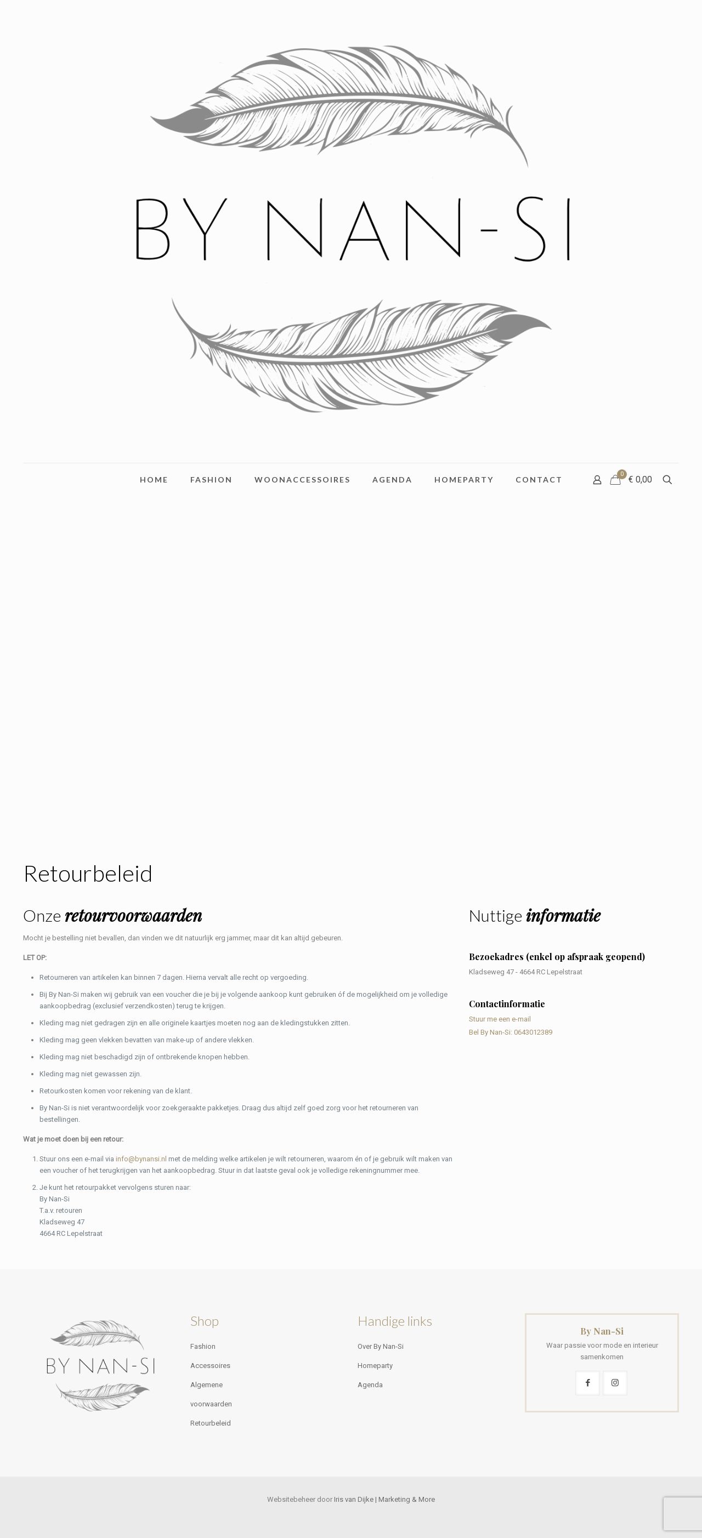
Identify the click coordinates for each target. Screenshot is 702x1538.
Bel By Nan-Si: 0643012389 (510, 1032)
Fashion (203, 1346)
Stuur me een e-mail (500, 1019)
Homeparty (375, 1365)
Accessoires (210, 1365)
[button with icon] (587, 1383)
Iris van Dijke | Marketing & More (384, 1499)
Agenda (370, 1385)
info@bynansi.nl (141, 1159)
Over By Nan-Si (381, 1346)
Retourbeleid (210, 1423)
